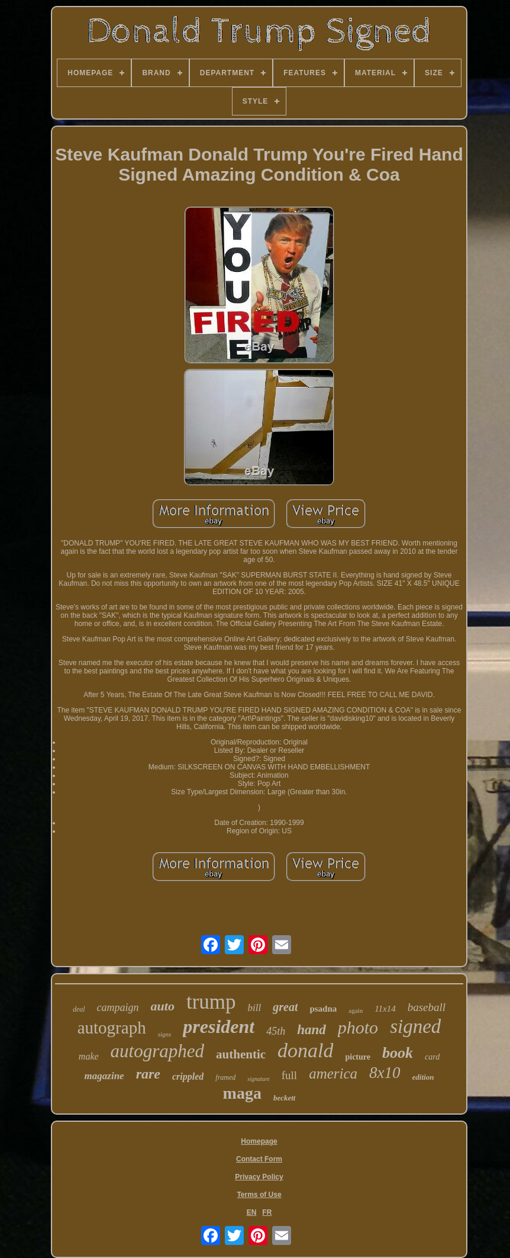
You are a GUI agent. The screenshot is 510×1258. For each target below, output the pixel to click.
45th (275, 1031)
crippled (188, 1076)
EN (252, 1212)
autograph (112, 1027)
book (397, 1052)
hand (311, 1029)
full (289, 1075)
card (432, 1056)
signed (415, 1026)
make (89, 1056)
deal (79, 1009)
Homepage (259, 1141)
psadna (323, 1008)
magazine (104, 1076)
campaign (118, 1007)
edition (423, 1077)
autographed (157, 1051)
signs (165, 1034)
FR (267, 1212)
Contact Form (259, 1159)
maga (242, 1093)
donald (305, 1050)
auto (163, 1006)
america (333, 1074)
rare (148, 1074)
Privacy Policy (259, 1177)
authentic (241, 1054)
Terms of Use (259, 1194)
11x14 (385, 1008)
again (355, 1010)
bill (255, 1007)
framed (225, 1077)
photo (358, 1027)
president (218, 1026)
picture (357, 1056)
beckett (284, 1097)
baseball (427, 1007)
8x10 (384, 1073)
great (285, 1006)
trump (211, 1001)
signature (258, 1079)
